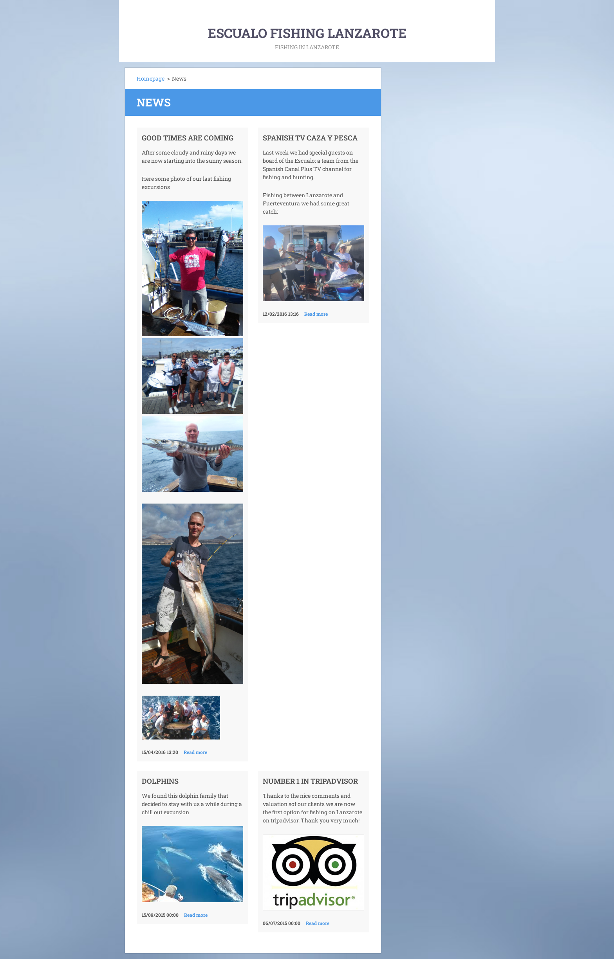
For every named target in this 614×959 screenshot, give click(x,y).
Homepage (150, 78)
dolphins (160, 781)
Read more (195, 752)
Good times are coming (187, 137)
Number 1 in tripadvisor (310, 781)
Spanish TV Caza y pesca (310, 137)
